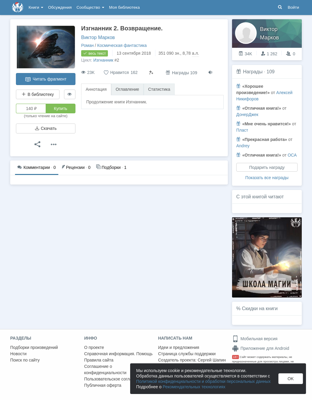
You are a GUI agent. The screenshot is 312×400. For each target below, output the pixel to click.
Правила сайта (98, 360)
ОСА (292, 155)
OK (291, 378)
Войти (293, 7)
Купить (60, 108)
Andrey (242, 145)
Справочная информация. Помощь (118, 353)
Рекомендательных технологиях (194, 386)
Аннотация (96, 89)
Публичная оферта (102, 385)
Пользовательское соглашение (114, 379)
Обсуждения (60, 7)
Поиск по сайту (25, 360)
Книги (36, 7)
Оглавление (127, 89)
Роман (87, 45)
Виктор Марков (98, 37)
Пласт (242, 130)
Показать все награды (267, 177)
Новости (18, 353)
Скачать (46, 128)
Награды (252, 71)
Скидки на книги (260, 308)
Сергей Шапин (211, 360)
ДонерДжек (247, 114)
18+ (235, 357)
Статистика (159, 89)
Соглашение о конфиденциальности (105, 369)
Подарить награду (267, 167)
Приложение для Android (260, 348)
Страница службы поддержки (187, 353)
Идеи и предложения (178, 347)
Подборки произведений (34, 347)
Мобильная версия (254, 338)
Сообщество (90, 7)
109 (271, 71)
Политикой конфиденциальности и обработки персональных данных (203, 381)
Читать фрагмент (45, 79)
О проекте (94, 347)
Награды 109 (181, 72)
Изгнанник (103, 60)
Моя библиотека (124, 7)
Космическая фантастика (122, 45)
